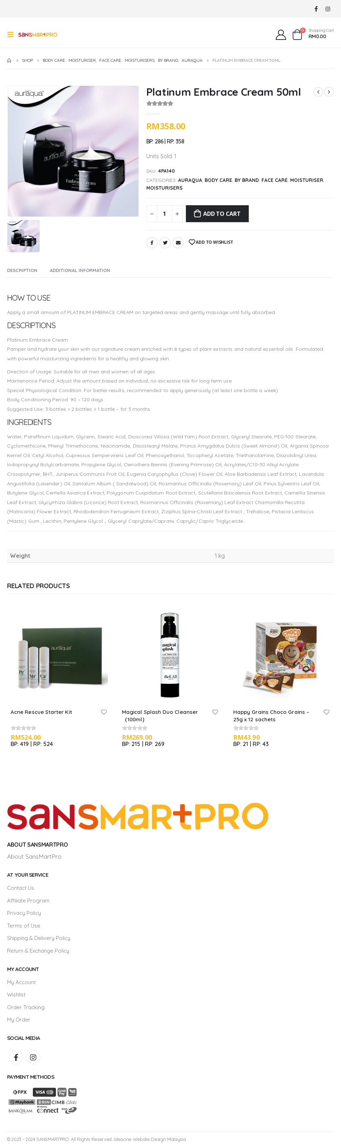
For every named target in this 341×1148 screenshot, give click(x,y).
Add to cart (221, 214)
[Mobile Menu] (12, 35)
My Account (21, 983)
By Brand (247, 180)
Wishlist (16, 995)
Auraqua (190, 180)
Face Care (274, 180)
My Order (18, 1021)
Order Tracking (26, 1008)
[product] (59, 654)
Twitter (165, 242)
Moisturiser (306, 180)
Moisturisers (164, 188)
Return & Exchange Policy (38, 951)
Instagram (33, 1059)
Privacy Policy (24, 913)
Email (178, 242)
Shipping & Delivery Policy (38, 938)
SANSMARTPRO (52, 1140)
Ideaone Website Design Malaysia (150, 1140)
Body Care (218, 180)
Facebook (152, 242)
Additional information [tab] (80, 270)
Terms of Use (23, 926)
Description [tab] (22, 270)
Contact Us (20, 887)
